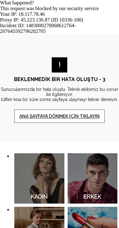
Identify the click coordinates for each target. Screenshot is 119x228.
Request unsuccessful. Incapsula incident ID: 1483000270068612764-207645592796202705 (59, 114)
